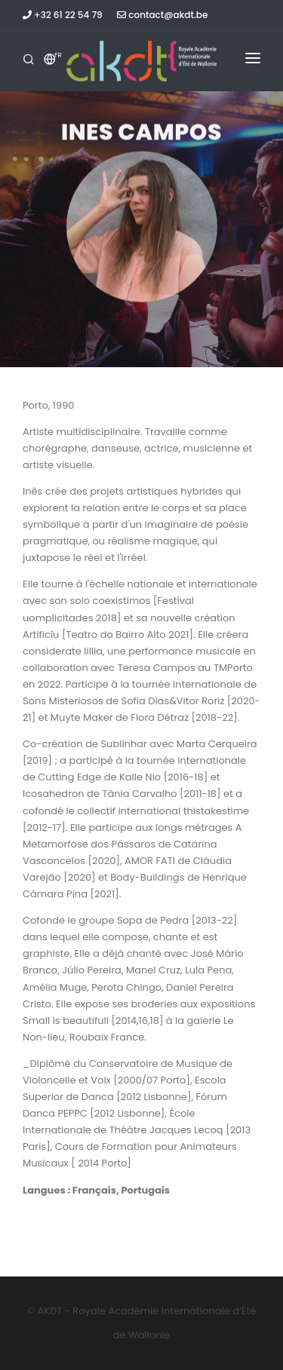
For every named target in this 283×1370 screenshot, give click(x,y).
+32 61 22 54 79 (63, 14)
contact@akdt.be (162, 14)
